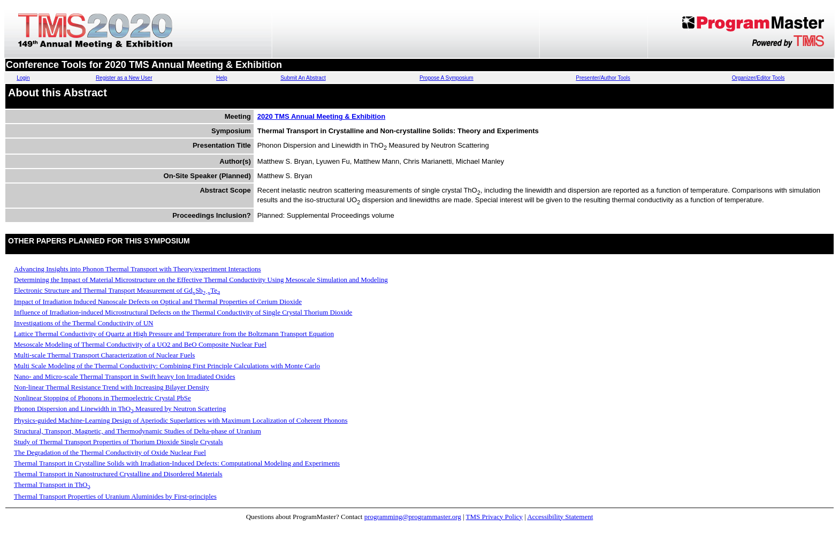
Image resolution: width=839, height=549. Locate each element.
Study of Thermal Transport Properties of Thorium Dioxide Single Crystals (118, 442)
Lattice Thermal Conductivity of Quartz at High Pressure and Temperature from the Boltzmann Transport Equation (174, 334)
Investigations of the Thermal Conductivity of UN (83, 323)
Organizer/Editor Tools (758, 78)
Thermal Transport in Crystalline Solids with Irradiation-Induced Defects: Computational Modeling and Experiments (177, 463)
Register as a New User (124, 78)
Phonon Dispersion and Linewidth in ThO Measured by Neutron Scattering (120, 409)
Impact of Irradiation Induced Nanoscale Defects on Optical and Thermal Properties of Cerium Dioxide (158, 302)
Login (23, 78)
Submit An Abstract (303, 78)
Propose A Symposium (447, 78)
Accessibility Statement (560, 517)
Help (221, 78)
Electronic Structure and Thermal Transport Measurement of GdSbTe (117, 290)
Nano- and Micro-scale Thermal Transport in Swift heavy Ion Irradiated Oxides (124, 376)
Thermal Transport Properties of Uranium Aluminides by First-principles (115, 496)
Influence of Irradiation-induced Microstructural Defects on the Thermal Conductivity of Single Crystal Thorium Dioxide (183, 312)
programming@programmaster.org (412, 517)
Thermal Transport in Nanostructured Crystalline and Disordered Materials (118, 474)
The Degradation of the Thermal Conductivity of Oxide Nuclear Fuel (110, 452)
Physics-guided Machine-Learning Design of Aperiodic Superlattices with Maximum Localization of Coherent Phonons (181, 420)
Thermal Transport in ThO (52, 485)
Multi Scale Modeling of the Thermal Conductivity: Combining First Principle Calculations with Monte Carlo (167, 366)
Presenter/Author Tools (603, 78)
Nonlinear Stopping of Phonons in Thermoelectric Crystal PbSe (102, 398)
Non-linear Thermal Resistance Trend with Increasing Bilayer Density (111, 387)
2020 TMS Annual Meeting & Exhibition (321, 116)
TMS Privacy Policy (494, 517)
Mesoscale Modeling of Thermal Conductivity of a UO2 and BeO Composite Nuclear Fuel (140, 344)
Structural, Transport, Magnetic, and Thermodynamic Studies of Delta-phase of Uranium (137, 431)
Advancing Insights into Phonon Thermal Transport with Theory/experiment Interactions (137, 269)
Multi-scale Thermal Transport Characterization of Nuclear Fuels (104, 355)
